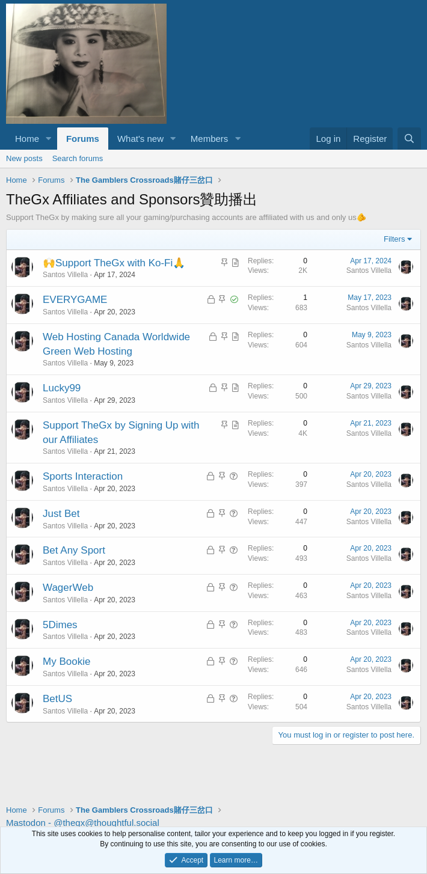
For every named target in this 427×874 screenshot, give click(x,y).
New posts (24, 158)
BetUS (57, 698)
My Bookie (66, 661)
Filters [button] (394, 238)
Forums (82, 138)
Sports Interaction (83, 476)
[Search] (409, 138)
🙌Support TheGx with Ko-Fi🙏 (114, 263)
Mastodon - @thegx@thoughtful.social (82, 822)
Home (27, 138)
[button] (48, 138)
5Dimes (60, 625)
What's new (140, 138)
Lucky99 (62, 388)
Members (210, 138)
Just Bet (61, 513)
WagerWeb (68, 587)
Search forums (77, 158)
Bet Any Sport (74, 550)
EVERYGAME (75, 299)
